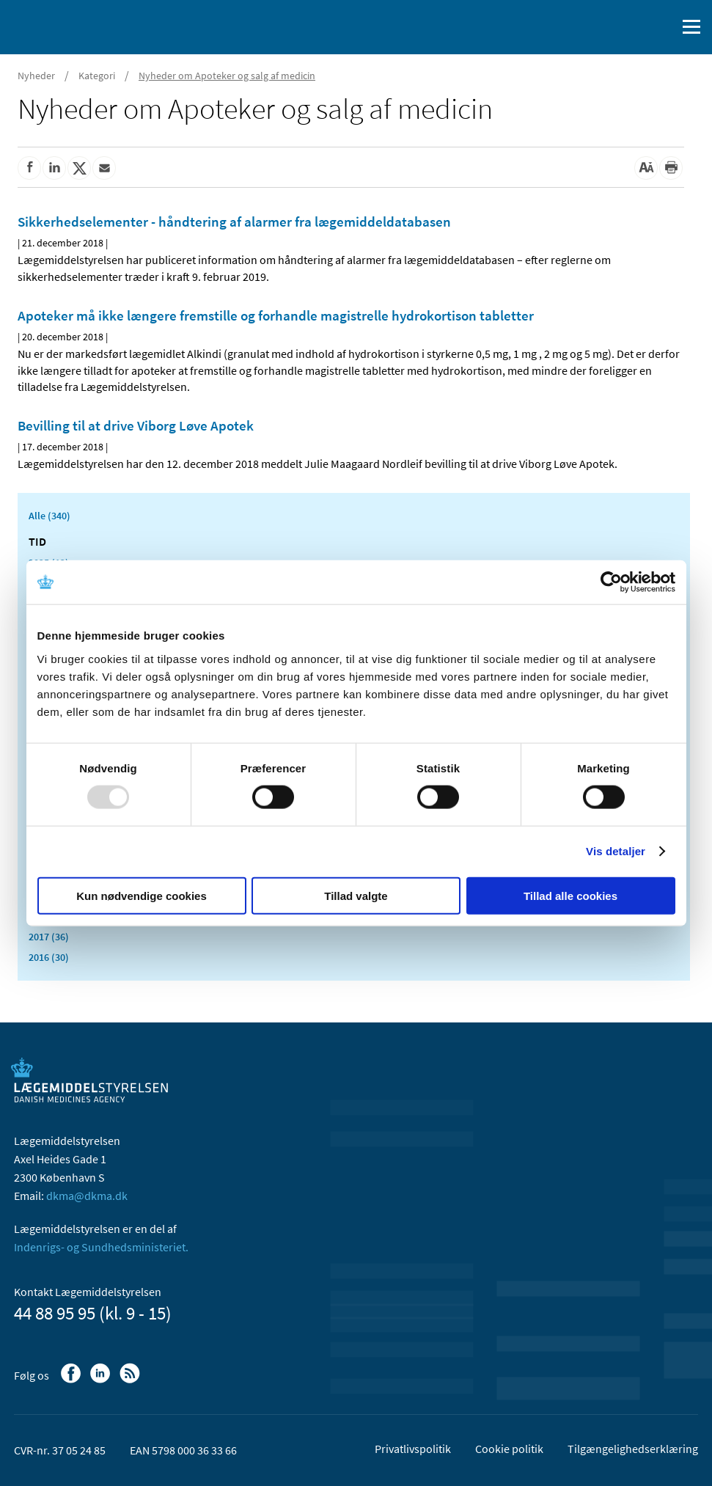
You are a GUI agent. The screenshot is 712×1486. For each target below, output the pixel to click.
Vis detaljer (615, 851)
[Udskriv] (671, 168)
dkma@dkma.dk (87, 1195)
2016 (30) (49, 957)
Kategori (96, 75)
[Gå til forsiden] (73, 25)
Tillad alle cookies (570, 895)
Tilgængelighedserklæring (633, 1448)
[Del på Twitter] (79, 168)
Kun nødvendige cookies (141, 895)
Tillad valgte (355, 895)
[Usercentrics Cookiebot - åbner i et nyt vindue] (611, 582)
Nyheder (36, 75)
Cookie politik (509, 1448)
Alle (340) (49, 515)
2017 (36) (49, 936)
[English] (628, 27)
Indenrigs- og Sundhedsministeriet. (101, 1247)
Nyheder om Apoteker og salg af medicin (227, 75)
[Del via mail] (104, 168)
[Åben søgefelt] (662, 27)
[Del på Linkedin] (54, 168)
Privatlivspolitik (413, 1448)
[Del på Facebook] (29, 168)
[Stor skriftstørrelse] (646, 168)
